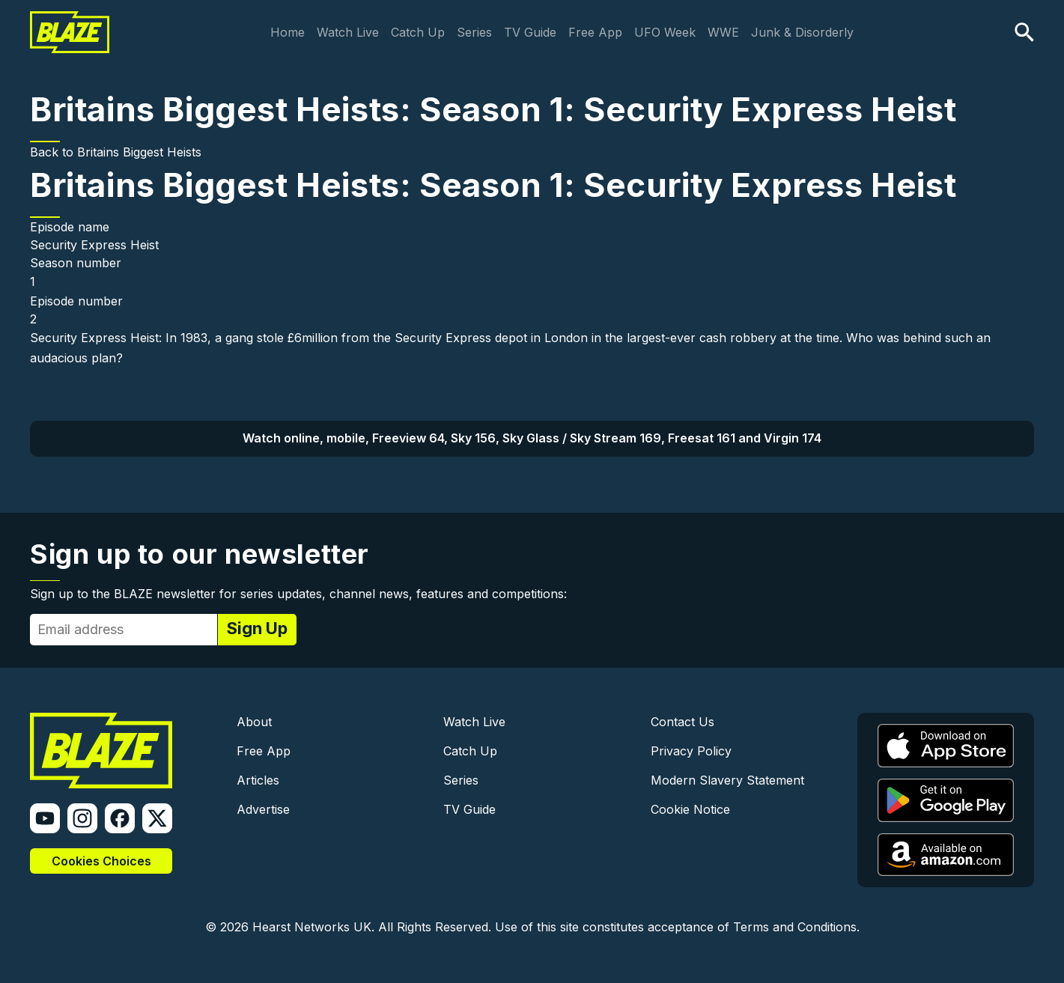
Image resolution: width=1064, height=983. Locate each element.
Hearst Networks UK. (313, 926)
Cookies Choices (101, 860)
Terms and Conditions (795, 926)
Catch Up (418, 32)
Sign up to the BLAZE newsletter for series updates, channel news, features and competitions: (298, 593)
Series (474, 32)
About (254, 721)
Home (287, 32)
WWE (723, 32)
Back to (53, 151)
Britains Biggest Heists (139, 151)
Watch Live (348, 32)
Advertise (263, 809)
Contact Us (682, 721)
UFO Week (665, 32)
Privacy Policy (691, 750)
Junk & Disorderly (802, 32)
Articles (258, 780)
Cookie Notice (690, 809)
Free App (595, 32)
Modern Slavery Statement (727, 780)
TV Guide (530, 32)
